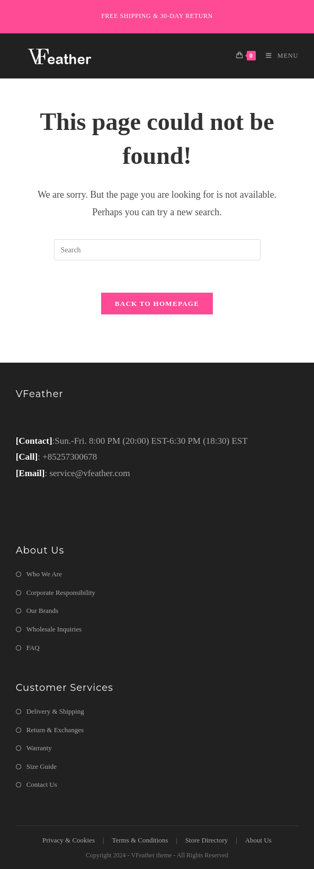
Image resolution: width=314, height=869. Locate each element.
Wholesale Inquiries (54, 629)
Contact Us (41, 784)
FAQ (33, 648)
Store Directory (206, 840)
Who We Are (44, 574)
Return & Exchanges (55, 730)
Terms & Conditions (140, 840)
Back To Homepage (157, 304)
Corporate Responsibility (60, 592)
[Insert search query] (157, 249)
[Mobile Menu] (278, 55)
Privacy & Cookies (68, 840)
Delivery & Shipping (55, 711)
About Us (258, 840)
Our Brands (42, 611)
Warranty (39, 748)
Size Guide (41, 766)
